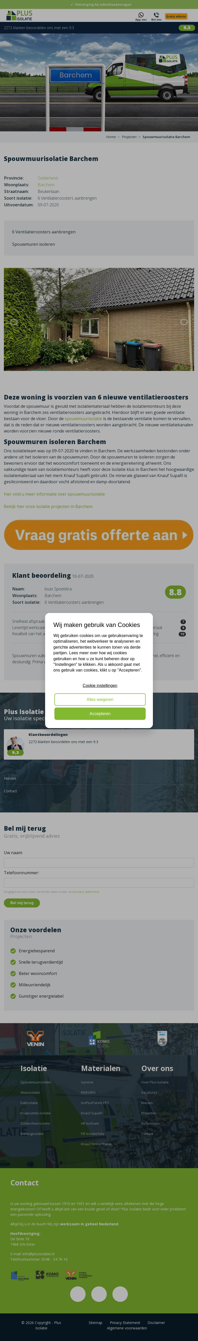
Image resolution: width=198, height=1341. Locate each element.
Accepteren (100, 713)
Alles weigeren (100, 699)
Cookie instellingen (100, 685)
